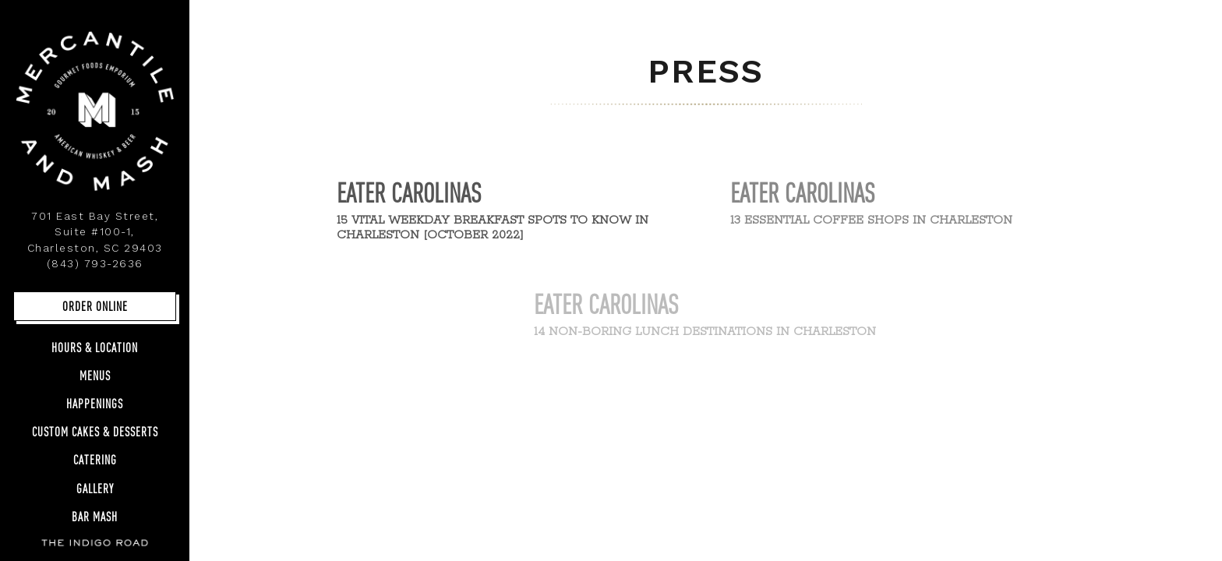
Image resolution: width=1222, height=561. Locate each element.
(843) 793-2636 (95, 263)
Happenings (94, 403)
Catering (95, 459)
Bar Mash (95, 516)
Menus (95, 375)
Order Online (95, 306)
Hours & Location (94, 347)
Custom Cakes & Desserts (95, 431)
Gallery (98, 487)
